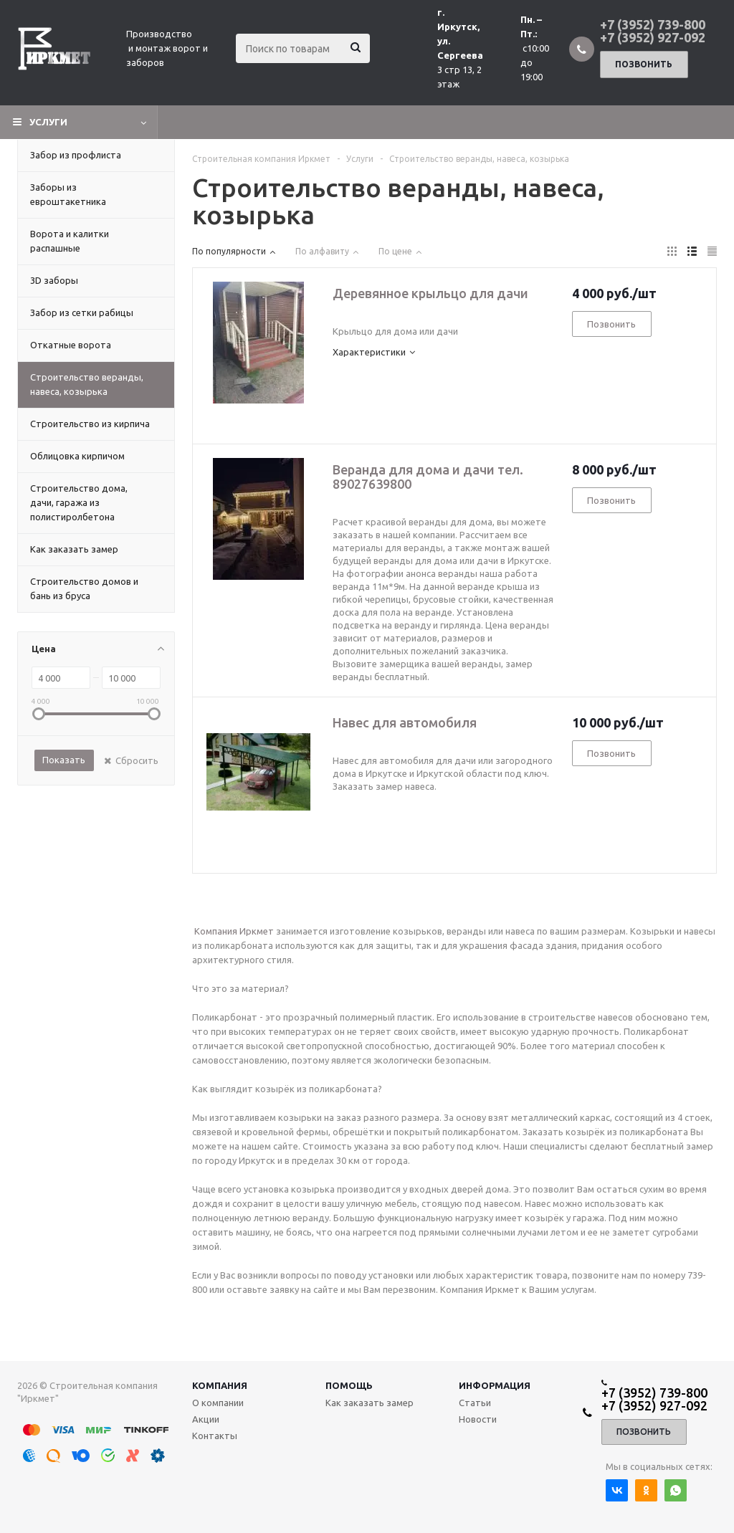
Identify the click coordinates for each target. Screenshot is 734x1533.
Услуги (48, 122)
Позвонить (643, 64)
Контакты (214, 1436)
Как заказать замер (369, 1403)
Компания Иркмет (234, 931)
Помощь (349, 1385)
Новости (478, 1419)
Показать (63, 760)
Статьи (475, 1403)
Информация (494, 1385)
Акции (205, 1419)
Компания (219, 1385)
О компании (218, 1403)
